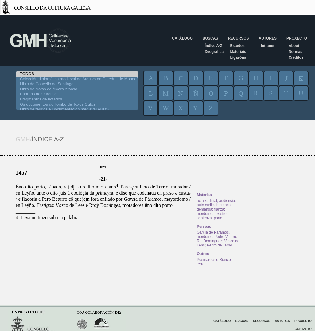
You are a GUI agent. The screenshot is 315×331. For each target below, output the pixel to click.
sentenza (204, 218)
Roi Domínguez (209, 241)
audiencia (227, 201)
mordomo (204, 213)
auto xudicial (207, 205)
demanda (204, 209)
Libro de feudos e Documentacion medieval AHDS (77, 109)
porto (218, 218)
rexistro (220, 213)
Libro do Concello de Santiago (77, 84)
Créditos (296, 57)
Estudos (237, 46)
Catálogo (182, 38)
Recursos (238, 38)
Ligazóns (238, 57)
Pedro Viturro (225, 236)
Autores (267, 38)
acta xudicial (207, 201)
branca (225, 205)
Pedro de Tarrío (219, 245)
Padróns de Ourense (77, 94)
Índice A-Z (214, 46)
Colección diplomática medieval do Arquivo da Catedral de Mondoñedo (77, 79)
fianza (219, 209)
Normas (295, 51)
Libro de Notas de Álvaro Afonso (77, 89)
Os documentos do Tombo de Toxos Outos (77, 104)
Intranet (267, 46)
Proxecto (296, 38)
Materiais (238, 51)
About (294, 46)
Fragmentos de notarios (77, 99)
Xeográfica (214, 51)
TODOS (77, 74)
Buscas (210, 38)
